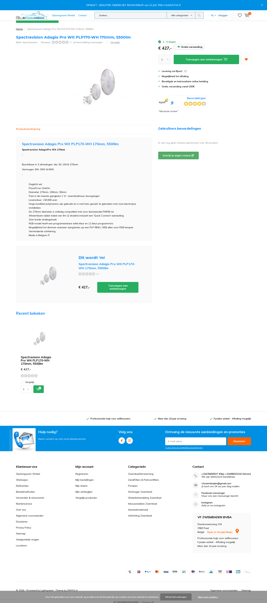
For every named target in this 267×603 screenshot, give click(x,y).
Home (19, 26)
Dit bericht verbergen (175, 597)
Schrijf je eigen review (178, 153)
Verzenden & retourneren (30, 495)
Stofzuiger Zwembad (140, 489)
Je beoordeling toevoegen (88, 40)
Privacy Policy (23, 525)
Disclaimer (22, 519)
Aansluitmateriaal (138, 507)
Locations (21, 543)
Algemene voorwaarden (29, 513)
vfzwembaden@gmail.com (216, 481)
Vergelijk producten (86, 495)
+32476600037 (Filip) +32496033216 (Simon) (226, 471)
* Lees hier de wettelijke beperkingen (184, 445)
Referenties (22, 483)
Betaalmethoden (25, 489)
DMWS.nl (72, 588)
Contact (82, 5)
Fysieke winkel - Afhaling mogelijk (232, 416)
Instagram (129, 437)
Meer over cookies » (208, 597)
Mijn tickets (81, 483)
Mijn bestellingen (84, 477)
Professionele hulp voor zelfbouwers (110, 416)
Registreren (81, 471)
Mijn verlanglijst (83, 489)
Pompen (133, 483)
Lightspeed (47, 588)
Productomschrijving (28, 126)
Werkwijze (22, 477)
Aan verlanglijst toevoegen (246, 56)
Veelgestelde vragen (27, 537)
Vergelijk (27, 380)
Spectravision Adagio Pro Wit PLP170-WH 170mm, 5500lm (36, 358)
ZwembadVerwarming (140, 471)
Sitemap (21, 531)
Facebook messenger (213, 490)
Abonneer (239, 439)
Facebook (122, 437)
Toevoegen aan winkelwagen (118, 285)
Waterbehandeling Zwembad (144, 495)
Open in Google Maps (223, 529)
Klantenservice (243, 16)
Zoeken (199, 5)
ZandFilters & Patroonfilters (143, 477)
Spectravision (30, 40)
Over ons (21, 507)
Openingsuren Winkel (63, 5)
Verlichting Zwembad (140, 513)
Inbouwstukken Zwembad (142, 501)
